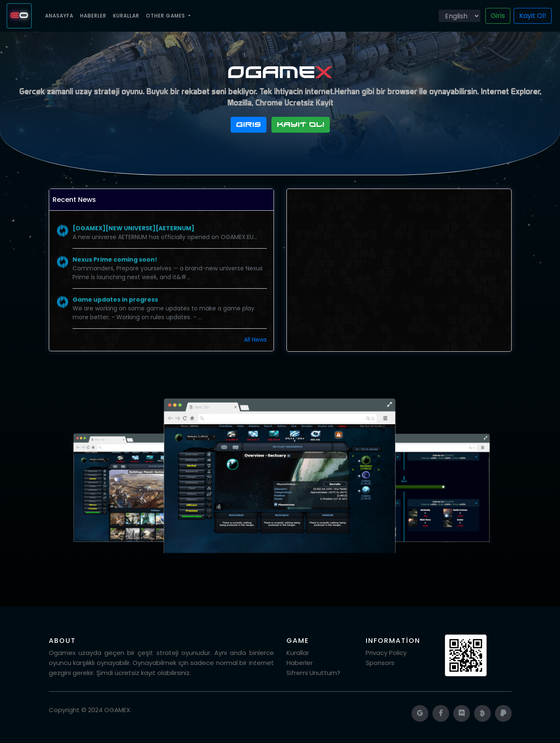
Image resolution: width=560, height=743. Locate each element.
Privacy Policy (386, 652)
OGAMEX (117, 709)
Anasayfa (61, 15)
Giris (498, 15)
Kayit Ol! (532, 15)
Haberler (93, 15)
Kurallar (126, 15)
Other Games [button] (166, 15)
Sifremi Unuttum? (313, 672)
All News (255, 339)
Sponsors (380, 662)
